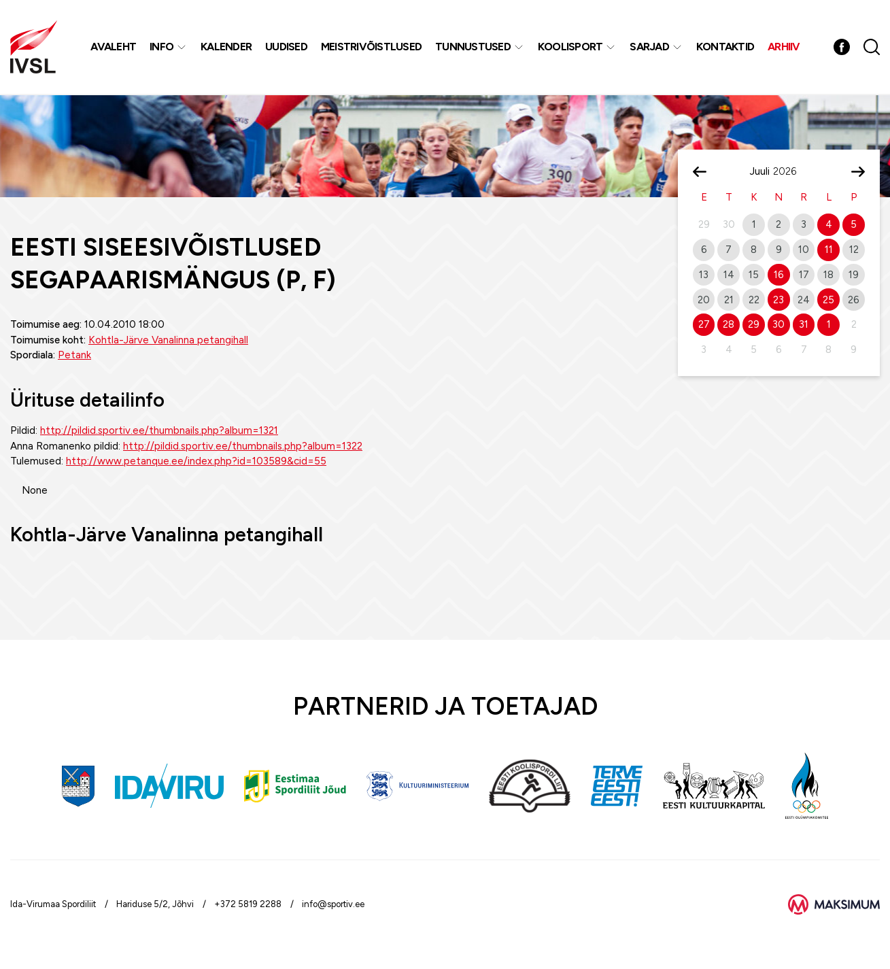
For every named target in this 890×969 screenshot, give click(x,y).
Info (162, 47)
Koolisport (570, 47)
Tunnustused (473, 47)
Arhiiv (784, 47)
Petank (74, 355)
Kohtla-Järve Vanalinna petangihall (168, 340)
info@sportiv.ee (333, 904)
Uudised (287, 47)
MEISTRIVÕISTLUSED (371, 47)
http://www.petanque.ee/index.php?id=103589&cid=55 (196, 461)
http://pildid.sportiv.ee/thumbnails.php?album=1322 (242, 446)
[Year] (790, 171)
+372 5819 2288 (247, 904)
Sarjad (650, 47)
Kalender (226, 47)
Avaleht (114, 47)
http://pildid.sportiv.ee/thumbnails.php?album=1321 (159, 430)
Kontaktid (725, 47)
